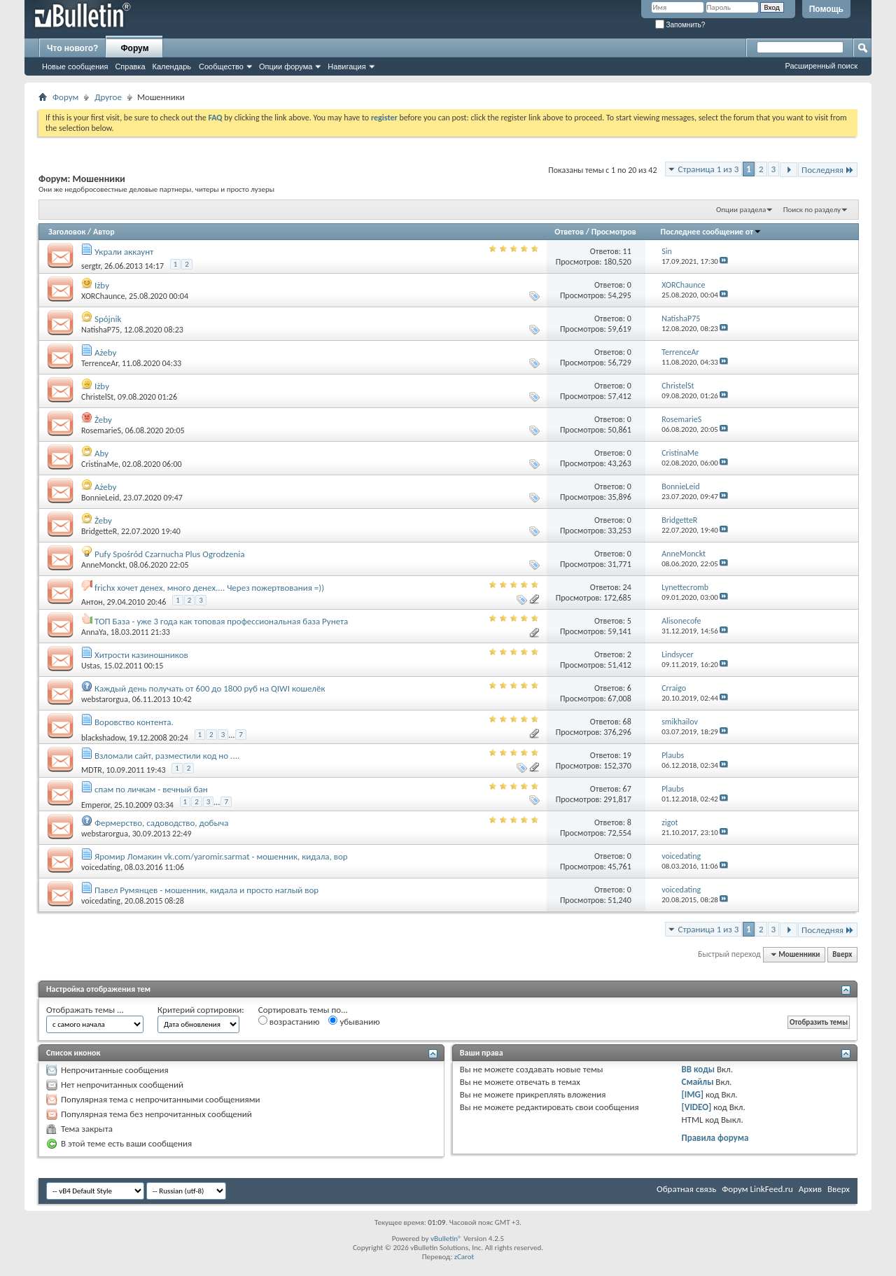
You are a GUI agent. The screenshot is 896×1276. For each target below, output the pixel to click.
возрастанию (289, 1021)
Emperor (95, 805)
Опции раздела (741, 209)
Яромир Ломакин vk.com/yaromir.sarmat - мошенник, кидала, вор (221, 856)
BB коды (698, 1069)
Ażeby (105, 352)
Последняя (828, 169)
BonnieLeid (100, 498)
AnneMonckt (103, 565)
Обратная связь (686, 1189)
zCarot (464, 1256)
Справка (130, 66)
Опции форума (285, 66)
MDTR (91, 770)
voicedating (100, 867)
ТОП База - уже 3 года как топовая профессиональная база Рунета (221, 621)
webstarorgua (104, 699)
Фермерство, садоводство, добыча (161, 823)
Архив (810, 1189)
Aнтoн (92, 602)
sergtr (90, 266)
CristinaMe (99, 464)
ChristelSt (97, 397)
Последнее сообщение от (711, 232)
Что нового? (72, 48)
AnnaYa (93, 632)
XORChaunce (103, 296)
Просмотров (614, 232)
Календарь (172, 66)
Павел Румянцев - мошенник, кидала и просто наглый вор (206, 890)
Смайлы (698, 1082)
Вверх (842, 954)
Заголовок (66, 232)
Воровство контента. (134, 722)
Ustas (90, 666)
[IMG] (693, 1094)
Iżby (101, 285)
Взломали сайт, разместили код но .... (166, 755)
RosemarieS (101, 430)
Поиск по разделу (812, 209)
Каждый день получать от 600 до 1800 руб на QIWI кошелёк (210, 688)
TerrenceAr (99, 363)
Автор (104, 232)
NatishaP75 (100, 330)
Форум (134, 48)
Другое (108, 97)
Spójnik (108, 319)
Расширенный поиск (821, 66)
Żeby (103, 419)
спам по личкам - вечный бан (151, 789)
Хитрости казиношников (141, 655)
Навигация (346, 66)
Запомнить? (680, 25)
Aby (101, 453)
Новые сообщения (75, 66)
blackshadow (103, 738)
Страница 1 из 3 (708, 169)
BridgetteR (99, 531)
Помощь (826, 9)
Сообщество (221, 66)
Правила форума (715, 1138)
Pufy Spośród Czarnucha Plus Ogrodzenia (169, 554)
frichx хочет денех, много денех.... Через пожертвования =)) (209, 587)
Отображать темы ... (85, 1009)
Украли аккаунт (123, 251)
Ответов (569, 232)
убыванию (353, 1021)
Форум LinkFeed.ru (757, 1189)
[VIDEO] (697, 1107)
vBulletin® (446, 1238)
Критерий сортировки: (201, 1009)
